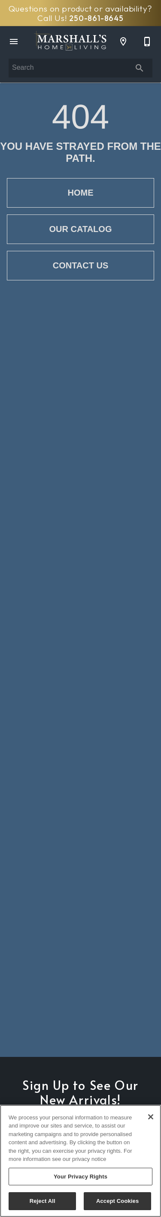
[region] (80, 1161)
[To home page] (70, 42)
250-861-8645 (96, 18)
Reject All (42, 1201)
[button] (13, 41)
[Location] (123, 41)
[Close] (150, 1116)
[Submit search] (139, 68)
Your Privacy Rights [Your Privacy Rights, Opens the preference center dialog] (80, 1176)
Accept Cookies (117, 1201)
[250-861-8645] (147, 41)
